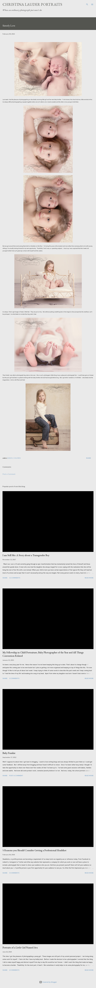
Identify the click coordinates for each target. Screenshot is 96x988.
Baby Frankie (9, 753)
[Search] (87, 4)
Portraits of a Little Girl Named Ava (20, 947)
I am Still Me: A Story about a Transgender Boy (26, 555)
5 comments (14, 678)
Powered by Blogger (48, 982)
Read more (89, 578)
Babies (10, 458)
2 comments (14, 970)
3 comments (14, 873)
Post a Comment (9, 474)
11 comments (14, 578)
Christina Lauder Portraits (32, 4)
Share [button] (88, 458)
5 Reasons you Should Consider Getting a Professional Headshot (34, 850)
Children (17, 458)
